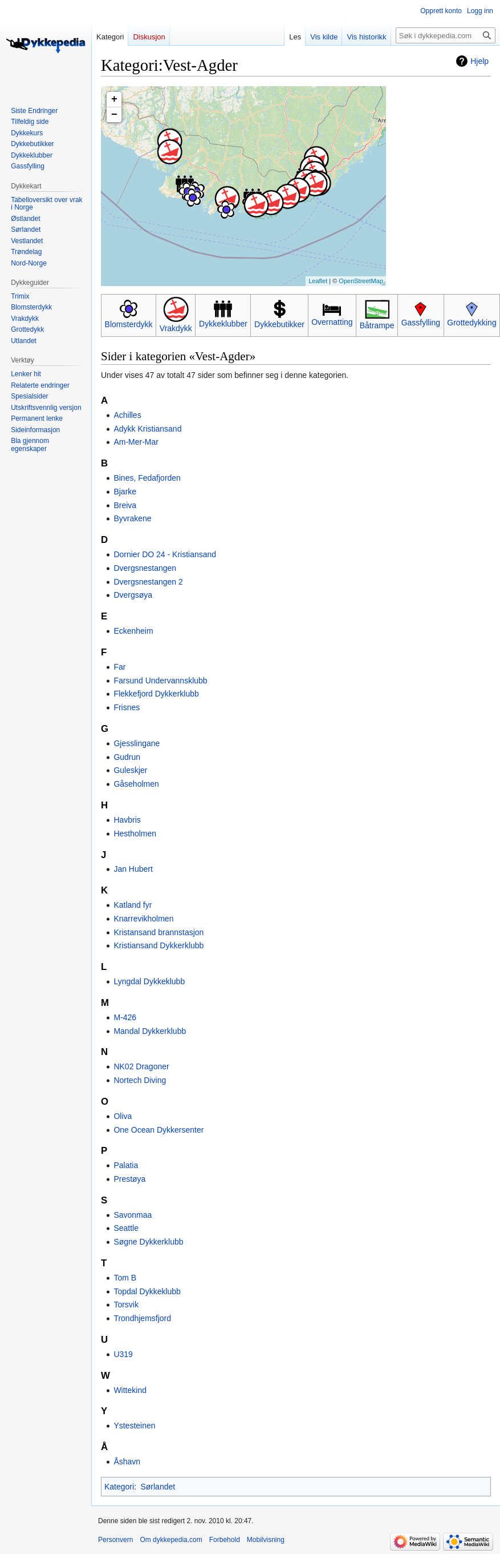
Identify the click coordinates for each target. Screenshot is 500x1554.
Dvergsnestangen (144, 568)
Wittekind (130, 1390)
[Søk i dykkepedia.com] (445, 35)
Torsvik (126, 1304)
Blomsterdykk (129, 324)
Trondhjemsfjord (142, 1318)
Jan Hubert (132, 868)
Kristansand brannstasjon (158, 932)
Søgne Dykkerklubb (148, 1241)
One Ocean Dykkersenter (158, 1129)
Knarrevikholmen (143, 918)
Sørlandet (157, 1486)
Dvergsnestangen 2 (147, 581)
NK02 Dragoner (141, 1066)
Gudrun (126, 757)
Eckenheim (133, 630)
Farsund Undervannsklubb (160, 680)
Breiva (124, 505)
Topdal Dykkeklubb (147, 1291)
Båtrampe (377, 325)
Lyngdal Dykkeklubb (149, 981)
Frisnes (126, 707)
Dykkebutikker (279, 324)
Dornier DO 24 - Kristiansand (164, 554)
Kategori (119, 1486)
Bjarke (124, 491)
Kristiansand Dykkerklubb (158, 945)
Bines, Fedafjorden (147, 477)
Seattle (126, 1228)
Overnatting (331, 322)
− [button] (114, 115)
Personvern (115, 1540)
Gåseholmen (135, 783)
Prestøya (129, 1178)
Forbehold (224, 1540)
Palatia (125, 1165)
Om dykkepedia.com (171, 1540)
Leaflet (317, 280)
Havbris (126, 819)
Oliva (122, 1116)
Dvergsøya (132, 594)
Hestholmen (134, 833)
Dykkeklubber (223, 323)
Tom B (124, 1277)
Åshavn (126, 1461)
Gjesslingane (136, 743)
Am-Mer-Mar (135, 441)
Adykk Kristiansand (147, 428)
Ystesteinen (134, 1425)
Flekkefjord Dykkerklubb (155, 693)
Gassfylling (420, 322)
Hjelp (479, 61)
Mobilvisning (265, 1540)
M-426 (124, 1017)
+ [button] (114, 99)
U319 (122, 1354)
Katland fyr (132, 904)
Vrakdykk (176, 328)
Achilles (127, 415)
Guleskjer (130, 770)
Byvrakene (132, 518)
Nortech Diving (139, 1080)
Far (119, 666)
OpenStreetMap (361, 280)
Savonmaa (132, 1214)
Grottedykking (471, 322)
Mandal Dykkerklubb (149, 1031)
